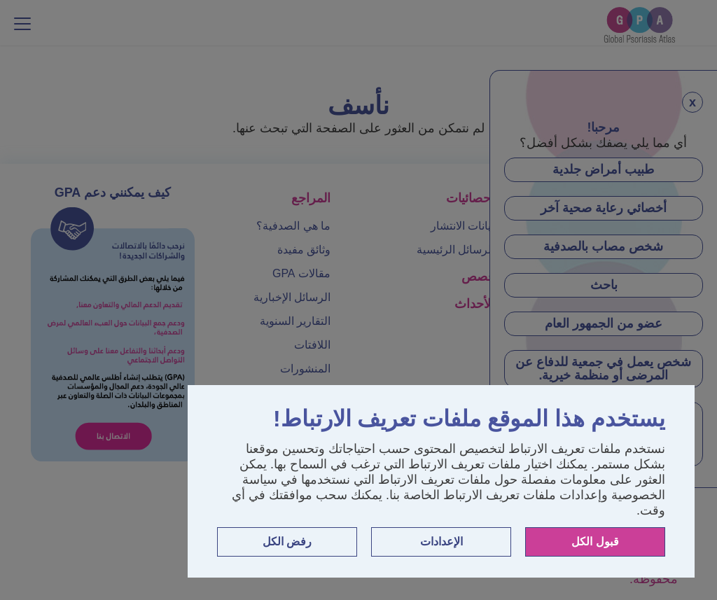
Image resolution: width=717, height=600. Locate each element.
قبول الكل (594, 541)
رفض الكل (287, 541)
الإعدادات (441, 541)
